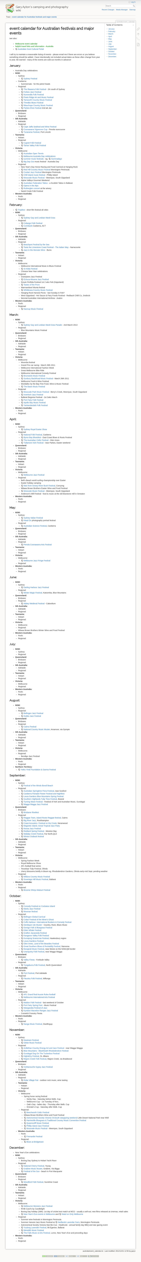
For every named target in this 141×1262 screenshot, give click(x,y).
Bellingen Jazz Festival (33, 713)
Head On (27, 520)
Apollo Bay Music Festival (35, 402)
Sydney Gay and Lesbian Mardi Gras (39, 218)
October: (111, 51)
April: (110, 36)
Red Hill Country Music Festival (37, 170)
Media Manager (122, 10)
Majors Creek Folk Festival (35, 1059)
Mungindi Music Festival (34, 949)
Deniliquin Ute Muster (33, 925)
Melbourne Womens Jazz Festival (38, 1206)
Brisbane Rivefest (31, 812)
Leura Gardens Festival (34, 941)
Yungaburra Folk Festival (34, 965)
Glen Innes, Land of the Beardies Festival (41, 944)
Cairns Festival (30, 727)
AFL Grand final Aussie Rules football (39, 994)
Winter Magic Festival (33, 593)
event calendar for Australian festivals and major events (34, 17)
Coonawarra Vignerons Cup (35, 129)
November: (112, 54)
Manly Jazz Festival (32, 909)
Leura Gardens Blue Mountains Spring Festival (44, 796)
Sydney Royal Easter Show (35, 429)
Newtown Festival (31, 1040)
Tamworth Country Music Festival (38, 100)
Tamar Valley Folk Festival (35, 145)
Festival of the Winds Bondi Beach (38, 786)
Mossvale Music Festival (34, 178)
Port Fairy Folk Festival (33, 400)
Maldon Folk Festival (32, 1002)
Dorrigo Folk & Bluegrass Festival (38, 928)
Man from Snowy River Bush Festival (39, 486)
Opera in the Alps (31, 186)
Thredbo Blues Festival (33, 103)
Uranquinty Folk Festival (34, 952)
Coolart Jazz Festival (33, 172)
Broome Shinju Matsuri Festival (37, 890)
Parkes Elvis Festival (32, 108)
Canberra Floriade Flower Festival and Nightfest (44, 794)
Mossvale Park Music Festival (36, 392)
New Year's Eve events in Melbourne (39, 1214)
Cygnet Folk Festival (32, 143)
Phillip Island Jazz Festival (38, 1126)
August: (111, 46)
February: (111, 31)
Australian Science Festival (35, 526)
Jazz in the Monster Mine (34, 250)
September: (112, 49)
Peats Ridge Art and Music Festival (38, 97)
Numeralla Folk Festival (34, 95)
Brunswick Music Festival (34, 376)
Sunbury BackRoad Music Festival (38, 378)
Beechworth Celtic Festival (38, 1112)
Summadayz (56, 159)
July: (110, 44)
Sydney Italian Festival (33, 518)
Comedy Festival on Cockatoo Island (39, 906)
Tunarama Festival (32, 132)
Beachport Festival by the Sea (36, 244)
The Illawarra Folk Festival (35, 89)
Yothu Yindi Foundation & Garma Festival (38, 770)
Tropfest (21, 210)
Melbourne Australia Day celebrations (40, 156)
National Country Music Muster (37, 729)
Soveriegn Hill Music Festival (36, 879)
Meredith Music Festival (34, 1230)
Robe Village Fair (31, 1080)
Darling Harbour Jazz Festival (36, 587)
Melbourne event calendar (26, 44)
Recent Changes (108, 10)
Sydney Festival (30, 79)
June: (110, 42)
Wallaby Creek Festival (33, 834)
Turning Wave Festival (33, 802)
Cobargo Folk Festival (33, 223)
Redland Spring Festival (34, 831)
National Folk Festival (33, 435)
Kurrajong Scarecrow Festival (36, 938)
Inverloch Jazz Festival (33, 395)
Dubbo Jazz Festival (32, 716)
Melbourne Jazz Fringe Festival (37, 561)
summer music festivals (34, 159)
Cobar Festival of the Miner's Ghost (39, 919)
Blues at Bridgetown (35, 1142)
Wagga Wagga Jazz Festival (36, 804)
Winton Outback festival (34, 836)
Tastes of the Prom (32, 285)
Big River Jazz (30, 820)
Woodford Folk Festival (33, 1182)
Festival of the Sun (32, 1171)
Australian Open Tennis (34, 153)
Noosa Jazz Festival (32, 828)
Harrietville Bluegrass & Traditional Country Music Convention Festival (56, 1120)
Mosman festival (31, 911)
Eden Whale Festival (32, 930)
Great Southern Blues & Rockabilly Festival (42, 946)
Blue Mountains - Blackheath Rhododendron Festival (46, 1051)
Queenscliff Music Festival (38, 1123)
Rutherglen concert (32, 188)
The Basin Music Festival (34, 386)
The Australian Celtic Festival (36, 440)
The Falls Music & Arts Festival (37, 1233)
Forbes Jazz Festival (32, 92)
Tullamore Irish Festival (33, 443)
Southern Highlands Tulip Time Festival (40, 799)
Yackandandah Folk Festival (36, 405)
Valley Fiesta (29, 960)
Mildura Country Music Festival (37, 877)
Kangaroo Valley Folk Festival (36, 935)
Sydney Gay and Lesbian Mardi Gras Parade (43, 325)
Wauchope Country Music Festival (38, 105)
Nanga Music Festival (33, 1024)
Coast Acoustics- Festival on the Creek (40, 823)
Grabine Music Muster (33, 1169)
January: (111, 29)
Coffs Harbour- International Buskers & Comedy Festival (47, 922)
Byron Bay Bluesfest (32, 437)
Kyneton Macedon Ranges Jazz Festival (41, 1011)
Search (134, 6)
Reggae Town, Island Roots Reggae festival (42, 818)
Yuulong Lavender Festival (35, 1227)
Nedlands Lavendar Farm (69, 1222)
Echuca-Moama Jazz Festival (36, 279)
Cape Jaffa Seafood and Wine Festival (40, 127)
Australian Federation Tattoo (36, 183)
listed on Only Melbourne (72, 1214)
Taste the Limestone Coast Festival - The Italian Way (46, 247)
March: (110, 34)
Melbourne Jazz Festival (34, 475)
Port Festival (29, 973)
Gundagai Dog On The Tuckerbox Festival (42, 1053)
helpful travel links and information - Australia (34, 46)
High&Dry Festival (31, 1056)
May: (110, 39)
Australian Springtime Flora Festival (39, 791)
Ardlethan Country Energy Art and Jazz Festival (44, 1048)
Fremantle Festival (34, 1136)
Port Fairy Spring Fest (33, 1005)
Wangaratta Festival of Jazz (35, 1008)
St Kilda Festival (30, 269)
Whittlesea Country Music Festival (38, 290)
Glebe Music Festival (33, 1043)
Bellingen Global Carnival (34, 917)
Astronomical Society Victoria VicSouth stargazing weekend (52, 1118)
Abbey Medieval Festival (34, 603)
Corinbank (28, 226)
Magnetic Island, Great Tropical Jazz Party (42, 826)
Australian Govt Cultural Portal (31, 49)
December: (112, 57)
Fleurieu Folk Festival (33, 978)
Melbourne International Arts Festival (39, 997)
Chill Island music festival (34, 175)
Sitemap (132, 10)
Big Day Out (29, 161)
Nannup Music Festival (33, 309)
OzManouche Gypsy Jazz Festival (38, 1067)
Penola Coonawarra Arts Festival (38, 545)
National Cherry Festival (34, 1166)
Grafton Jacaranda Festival (35, 933)
